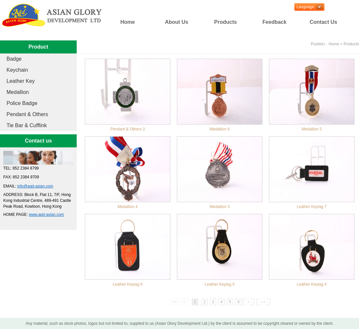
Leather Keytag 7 (311, 206)
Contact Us (323, 22)
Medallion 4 (127, 206)
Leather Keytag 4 (311, 284)
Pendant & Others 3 (127, 129)
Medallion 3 (219, 206)
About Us (176, 22)
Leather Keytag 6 (127, 284)
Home (127, 22)
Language (304, 7)
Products (225, 22)
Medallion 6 (219, 129)
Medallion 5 (311, 129)
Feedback (274, 22)
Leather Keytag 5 (219, 284)
